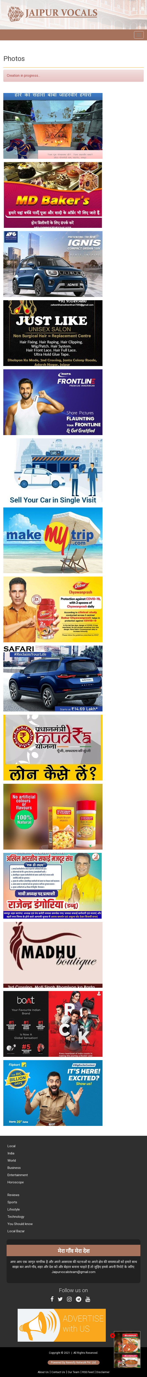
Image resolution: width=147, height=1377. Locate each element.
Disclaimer (103, 1372)
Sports (12, 1202)
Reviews (13, 1195)
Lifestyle (13, 1209)
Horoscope (15, 1182)
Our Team (74, 1372)
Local (11, 1146)
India (10, 1153)
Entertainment (17, 1175)
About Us (43, 1372)
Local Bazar (16, 1231)
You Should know (20, 1224)
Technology (15, 1217)
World (11, 1161)
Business (14, 1168)
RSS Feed (88, 1372)
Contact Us (58, 1372)
